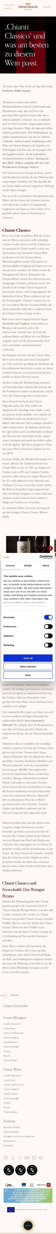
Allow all (28, 658)
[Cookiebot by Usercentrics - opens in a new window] (40, 557)
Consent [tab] (10, 565)
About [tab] (46, 565)
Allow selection (28, 666)
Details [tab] (28, 565)
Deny (28, 675)
